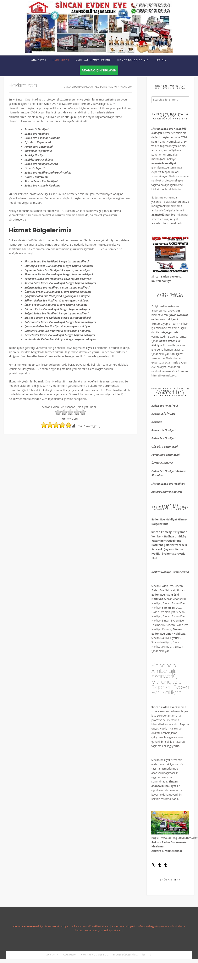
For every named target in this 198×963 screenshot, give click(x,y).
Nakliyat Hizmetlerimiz (93, 60)
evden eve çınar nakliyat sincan (103, 930)
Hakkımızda (60, 60)
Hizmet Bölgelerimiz (132, 60)
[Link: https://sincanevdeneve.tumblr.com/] (153, 866)
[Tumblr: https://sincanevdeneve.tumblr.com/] (159, 866)
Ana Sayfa (39, 60)
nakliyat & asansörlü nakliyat (41, 926)
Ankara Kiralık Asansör (166, 851)
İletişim (161, 60)
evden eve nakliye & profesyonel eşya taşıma (138, 926)
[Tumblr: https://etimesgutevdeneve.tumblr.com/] (165, 866)
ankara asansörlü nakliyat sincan (90, 926)
